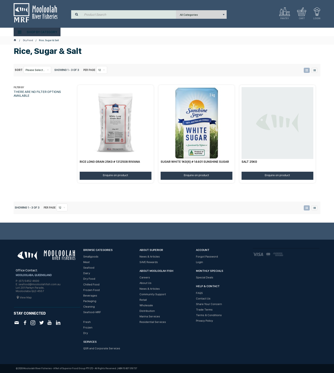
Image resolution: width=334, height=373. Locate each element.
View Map (26, 297)
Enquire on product (115, 175)
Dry (85, 333)
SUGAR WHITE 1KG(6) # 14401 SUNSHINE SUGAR (195, 162)
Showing (66, 70)
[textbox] (129, 14)
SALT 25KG (249, 162)
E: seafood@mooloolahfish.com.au (38, 284)
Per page (89, 70)
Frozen (87, 327)
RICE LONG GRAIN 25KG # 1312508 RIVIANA (110, 162)
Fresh (87, 322)
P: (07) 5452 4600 (27, 280)
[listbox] (201, 14)
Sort (19, 70)
